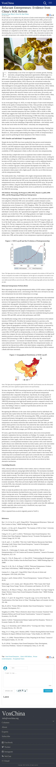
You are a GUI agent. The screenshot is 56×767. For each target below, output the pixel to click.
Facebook (8, 742)
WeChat (7, 756)
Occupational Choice (18, 659)
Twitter (7, 747)
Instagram (8, 751)
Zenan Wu (18, 14)
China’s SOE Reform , (26, 656)
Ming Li (13, 14)
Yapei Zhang (25, 14)
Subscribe (6, 736)
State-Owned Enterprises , (12, 656)
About (4, 727)
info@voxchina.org (10, 718)
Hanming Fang (6, 14)
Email (6, 761)
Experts (5, 732)
